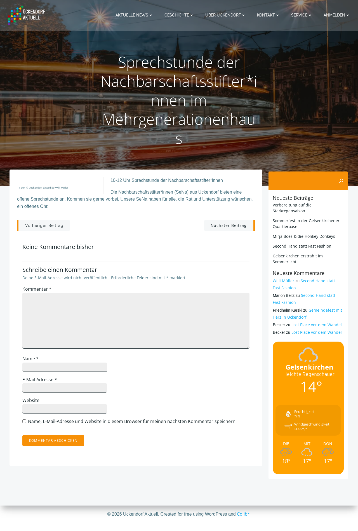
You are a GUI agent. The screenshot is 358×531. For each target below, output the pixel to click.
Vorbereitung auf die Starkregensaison (308, 204)
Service (303, 15)
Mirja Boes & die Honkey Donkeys (303, 230)
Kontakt (269, 15)
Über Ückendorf (226, 15)
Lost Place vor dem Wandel (315, 318)
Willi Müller (282, 274)
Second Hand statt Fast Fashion (301, 240)
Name (34, 362)
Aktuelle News (135, 15)
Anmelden (338, 15)
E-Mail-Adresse (43, 383)
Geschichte (180, 15)
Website (34, 404)
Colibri (244, 514)
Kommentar (40, 293)
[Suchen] (342, 180)
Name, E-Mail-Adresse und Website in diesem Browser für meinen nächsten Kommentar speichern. (135, 425)
